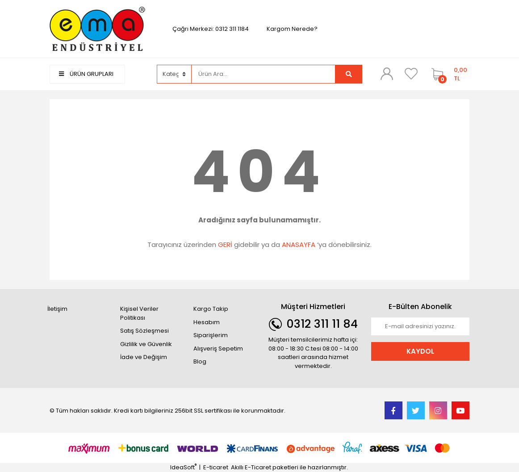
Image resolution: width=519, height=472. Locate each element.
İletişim (57, 309)
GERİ (225, 244)
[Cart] (448, 74)
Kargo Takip (210, 309)
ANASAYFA (298, 244)
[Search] (263, 74)
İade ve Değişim (143, 357)
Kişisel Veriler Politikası (139, 313)
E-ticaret (215, 467)
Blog (199, 361)
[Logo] (99, 28)
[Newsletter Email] (420, 326)
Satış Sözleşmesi (144, 330)
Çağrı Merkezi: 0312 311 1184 (210, 29)
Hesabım (206, 322)
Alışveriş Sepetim (218, 348)
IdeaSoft (183, 467)
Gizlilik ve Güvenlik (146, 344)
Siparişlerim (210, 335)
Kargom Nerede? (292, 29)
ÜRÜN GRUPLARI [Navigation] (86, 74)
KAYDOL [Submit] (420, 351)
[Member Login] (387, 74)
